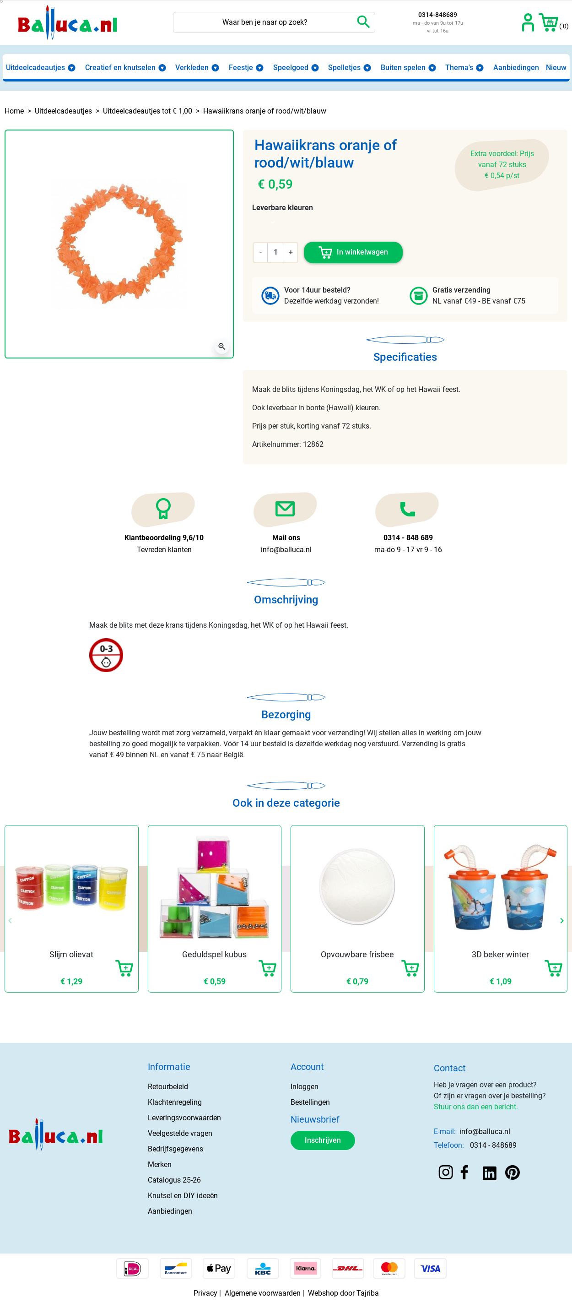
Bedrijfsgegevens (175, 1149)
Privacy (205, 1293)
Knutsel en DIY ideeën (183, 1195)
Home (14, 111)
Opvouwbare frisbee (357, 954)
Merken (160, 1164)
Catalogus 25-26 (174, 1180)
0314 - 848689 (493, 1145)
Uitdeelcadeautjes (63, 111)
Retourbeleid (168, 1086)
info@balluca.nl (484, 1131)
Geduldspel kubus (214, 954)
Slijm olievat (71, 954)
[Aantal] (275, 252)
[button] (548, 22)
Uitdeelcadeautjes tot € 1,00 (147, 111)
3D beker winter (500, 954)
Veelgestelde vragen (180, 1133)
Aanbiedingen (170, 1211)
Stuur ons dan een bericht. (476, 1106)
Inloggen (304, 1086)
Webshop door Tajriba (343, 1293)
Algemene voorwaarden (263, 1293)
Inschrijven (323, 1140)
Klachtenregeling (175, 1102)
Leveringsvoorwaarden (184, 1117)
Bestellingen (310, 1102)
